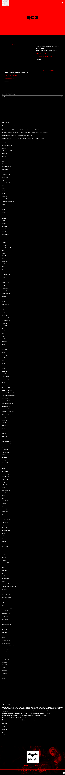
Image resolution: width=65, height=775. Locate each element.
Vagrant (4, 533)
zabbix (3, 657)
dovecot (4, 250)
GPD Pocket (4, 282)
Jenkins (3, 307)
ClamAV (3, 333)
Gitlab (3, 277)
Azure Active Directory (7, 392)
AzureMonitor (5, 406)
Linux (3, 325)
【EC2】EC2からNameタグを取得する (15, 73)
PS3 (2, 482)
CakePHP (4, 223)
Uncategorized (5, 530)
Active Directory (6, 565)
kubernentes (5, 317)
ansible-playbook (6, 150)
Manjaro (4, 341)
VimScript (4, 541)
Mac (3, 382)
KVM (3, 339)
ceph (3, 229)
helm (3, 296)
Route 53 (4, 207)
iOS (2, 301)
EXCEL (3, 255)
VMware (4, 546)
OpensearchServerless (7, 201)
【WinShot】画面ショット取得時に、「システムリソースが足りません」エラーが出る (21, 715)
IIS (2, 573)
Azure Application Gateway (8, 395)
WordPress (4, 649)
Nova (3, 460)
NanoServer (4, 576)
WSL (3, 600)
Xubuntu (4, 651)
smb (3, 357)
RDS (3, 204)
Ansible (3, 148)
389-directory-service (7, 145)
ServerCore (4, 584)
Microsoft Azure (5, 390)
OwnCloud (4, 347)
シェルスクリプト (6, 376)
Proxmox (4, 479)
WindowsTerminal (6, 597)
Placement (4, 462)
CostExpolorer (5, 182)
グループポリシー (6, 608)
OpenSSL (4, 449)
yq (2, 654)
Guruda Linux (5, 293)
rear (3, 495)
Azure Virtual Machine (7, 403)
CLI (2, 164)
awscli (3, 218)
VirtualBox (4, 544)
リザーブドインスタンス (7, 215)
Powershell (4, 474)
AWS (46, 55)
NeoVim (3, 428)
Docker (3, 245)
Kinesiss (3, 196)
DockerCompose (6, 247)
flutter (3, 266)
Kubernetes (4, 320)
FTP (2, 269)
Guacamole (4, 291)
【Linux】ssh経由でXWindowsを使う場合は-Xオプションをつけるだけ (18, 135)
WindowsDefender (6, 643)
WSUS (3, 605)
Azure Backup (5, 398)
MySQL (3, 425)
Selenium (4, 509)
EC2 (49, 55)
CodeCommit (5, 174)
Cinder (3, 454)
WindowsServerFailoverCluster (9, 646)
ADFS (3, 567)
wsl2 (3, 602)
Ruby (3, 503)
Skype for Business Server (8, 586)
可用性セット (5, 414)
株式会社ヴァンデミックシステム (30, 771)
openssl (3, 344)
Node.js (3, 436)
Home (25, 766)
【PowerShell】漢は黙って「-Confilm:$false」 (13, 717)
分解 (3, 667)
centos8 (4, 226)
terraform (4, 517)
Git (2, 272)
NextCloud (4, 431)
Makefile (4, 385)
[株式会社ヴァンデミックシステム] (6, 3)
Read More (38, 61)
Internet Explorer (6, 299)
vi (2, 536)
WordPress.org (5, 735)
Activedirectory (5, 624)
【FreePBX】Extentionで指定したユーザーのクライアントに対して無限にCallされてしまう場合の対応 (25, 132)
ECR (3, 188)
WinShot (4, 664)
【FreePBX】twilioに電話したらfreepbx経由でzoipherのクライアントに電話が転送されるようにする (25, 129)
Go (2, 280)
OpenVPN (4, 466)
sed (2, 506)
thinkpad (4, 522)
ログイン (4, 726)
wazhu (3, 560)
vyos (3, 557)
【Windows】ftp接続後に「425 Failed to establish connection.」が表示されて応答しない (23, 713)
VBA (3, 258)
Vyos (3, 374)
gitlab (3, 336)
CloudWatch (5, 237)
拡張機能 (4, 417)
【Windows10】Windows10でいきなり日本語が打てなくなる (16, 720)
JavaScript (4, 304)
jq (2, 309)
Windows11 (4, 619)
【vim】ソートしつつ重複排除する (10, 126)
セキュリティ (5, 379)
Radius (3, 487)
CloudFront (4, 169)
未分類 (3, 670)
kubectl (3, 315)
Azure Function (5, 401)
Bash (3, 221)
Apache (3, 153)
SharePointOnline (6, 444)
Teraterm (4, 365)
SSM (3, 212)
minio (3, 422)
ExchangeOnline (5, 441)
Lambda (4, 198)
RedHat (3, 352)
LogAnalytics (5, 409)
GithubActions (5, 274)
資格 (3, 676)
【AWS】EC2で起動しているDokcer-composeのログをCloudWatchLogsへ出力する (48, 49)
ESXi (3, 549)
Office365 (4, 439)
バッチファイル (5, 613)
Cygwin (3, 242)
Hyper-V (4, 570)
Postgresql (4, 471)
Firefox (3, 261)
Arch (3, 156)
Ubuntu (3, 371)
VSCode (4, 552)
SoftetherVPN (5, 511)
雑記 (3, 678)
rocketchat (4, 501)
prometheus (5, 476)
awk (3, 159)
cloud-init (4, 231)
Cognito (4, 180)
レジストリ (4, 616)
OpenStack (4, 452)
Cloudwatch (5, 172)
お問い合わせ (38, 766)
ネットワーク (5, 659)
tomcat (3, 368)
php (3, 468)
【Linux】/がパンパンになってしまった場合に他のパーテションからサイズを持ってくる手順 (23, 138)
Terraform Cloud (6, 519)
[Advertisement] (16, 55)
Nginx (3, 433)
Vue (3, 554)
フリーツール (5, 662)
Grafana (4, 285)
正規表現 (4, 673)
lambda (3, 323)
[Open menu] (62, 3)
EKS (2, 190)
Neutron (4, 457)
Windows (4, 562)
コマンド (4, 610)
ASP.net (3, 629)
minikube (4, 420)
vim (2, 538)
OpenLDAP (4, 447)
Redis (3, 498)
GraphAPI (4, 288)
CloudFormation (5, 166)
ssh (2, 363)
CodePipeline (5, 177)
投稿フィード (5, 729)
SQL (3, 514)
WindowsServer (5, 594)
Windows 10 (4, 592)
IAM (2, 193)
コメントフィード (6, 732)
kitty (3, 312)
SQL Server (4, 589)
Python (3, 484)
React (3, 492)
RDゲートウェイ (5, 490)
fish (2, 264)
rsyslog (3, 355)
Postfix (3, 349)
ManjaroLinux (5, 387)
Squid (3, 360)
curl (2, 239)
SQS (3, 209)
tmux (3, 525)
